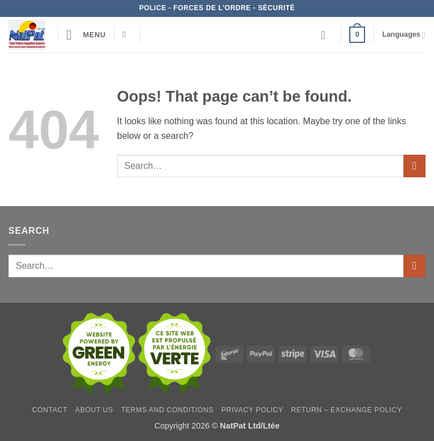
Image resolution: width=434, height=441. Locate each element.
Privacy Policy (252, 410)
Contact (50, 410)
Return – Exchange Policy (346, 410)
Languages (404, 34)
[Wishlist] (326, 35)
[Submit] (414, 166)
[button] (86, 35)
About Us (94, 410)
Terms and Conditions (167, 410)
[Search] (127, 34)
